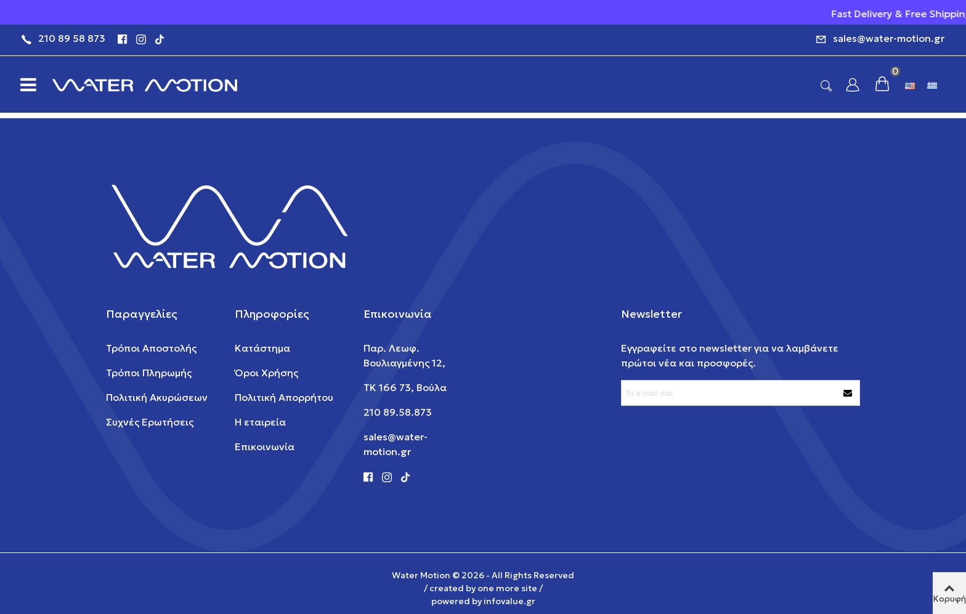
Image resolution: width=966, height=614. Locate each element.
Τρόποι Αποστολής (151, 348)
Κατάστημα (262, 348)
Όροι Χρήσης (266, 372)
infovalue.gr (509, 601)
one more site (507, 588)
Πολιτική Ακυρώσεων (157, 397)
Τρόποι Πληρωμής (149, 372)
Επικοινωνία (264, 446)
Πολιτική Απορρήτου (284, 397)
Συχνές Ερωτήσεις (149, 422)
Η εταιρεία (260, 422)
